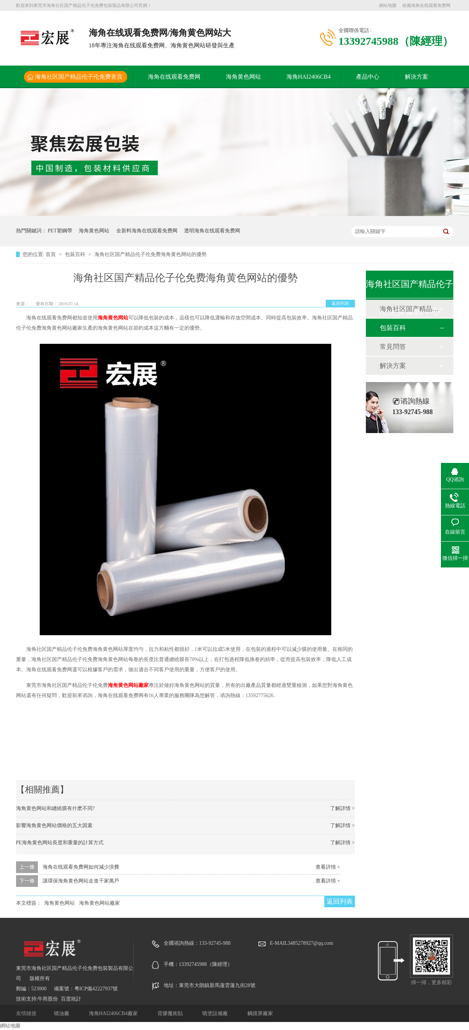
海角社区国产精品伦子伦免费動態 (409, 308)
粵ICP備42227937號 (96, 988)
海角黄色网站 (243, 77)
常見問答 (393, 346)
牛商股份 (48, 999)
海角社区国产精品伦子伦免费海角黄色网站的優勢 (150, 254)
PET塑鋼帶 (60, 230)
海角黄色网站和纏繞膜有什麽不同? (55, 808)
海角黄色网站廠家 (128, 685)
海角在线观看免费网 (174, 77)
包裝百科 (76, 254)
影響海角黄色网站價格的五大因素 (54, 825)
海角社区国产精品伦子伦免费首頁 (78, 77)
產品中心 (367, 77)
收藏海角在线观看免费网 (426, 5)
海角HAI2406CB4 (308, 77)
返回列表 (340, 303)
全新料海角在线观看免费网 (146, 230)
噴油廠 (62, 1013)
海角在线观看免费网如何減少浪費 (81, 867)
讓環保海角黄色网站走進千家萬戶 (81, 881)
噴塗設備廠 (215, 1013)
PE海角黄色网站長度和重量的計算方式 (59, 842)
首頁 (51, 254)
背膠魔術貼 (170, 1013)
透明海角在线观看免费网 (212, 230)
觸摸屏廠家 (260, 1013)
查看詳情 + (328, 867)
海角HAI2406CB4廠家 (114, 1013)
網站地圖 (387, 5)
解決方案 (416, 77)
